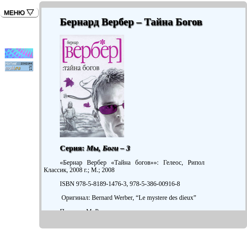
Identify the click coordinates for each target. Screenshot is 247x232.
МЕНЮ (14, 12)
